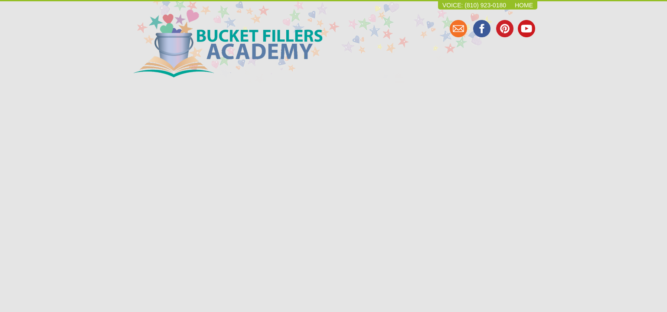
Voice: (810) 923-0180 (474, 5)
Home (524, 5)
